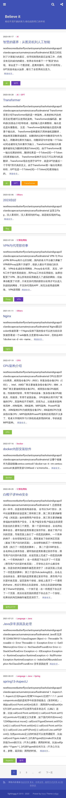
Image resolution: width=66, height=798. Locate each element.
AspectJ (9, 760)
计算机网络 (22, 240)
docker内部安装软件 (17, 449)
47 (40, 772)
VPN (19, 299)
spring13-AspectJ (15, 681)
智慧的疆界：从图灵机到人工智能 (26, 42)
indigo (55, 794)
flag (7, 228)
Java (30, 618)
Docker (20, 443)
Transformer (12, 100)
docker (9, 477)
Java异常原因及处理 (17, 624)
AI (18, 36)
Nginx (7, 316)
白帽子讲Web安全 (15, 494)
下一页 (49, 772)
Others (20, 195)
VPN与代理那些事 (15, 245)
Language (21, 618)
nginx (8, 349)
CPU (19, 360)
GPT (23, 95)
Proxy (8, 299)
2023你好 (9, 200)
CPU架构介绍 (12, 366)
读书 (16, 83)
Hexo (43, 794)
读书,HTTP (10, 607)
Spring (37, 676)
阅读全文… (9, 74)
